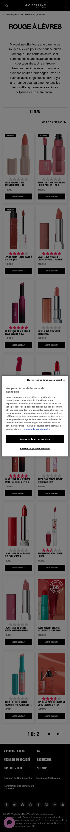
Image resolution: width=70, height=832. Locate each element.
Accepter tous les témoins (35, 439)
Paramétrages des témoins (35, 448)
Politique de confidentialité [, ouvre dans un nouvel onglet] (37, 429)
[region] (35, 416)
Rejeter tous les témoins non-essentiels (46, 380)
